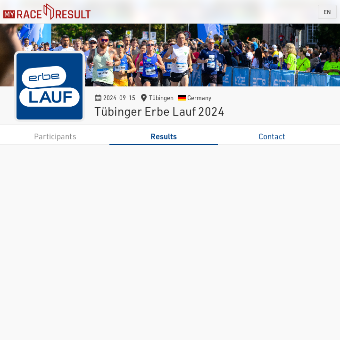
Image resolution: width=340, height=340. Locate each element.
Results (163, 136)
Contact (271, 136)
